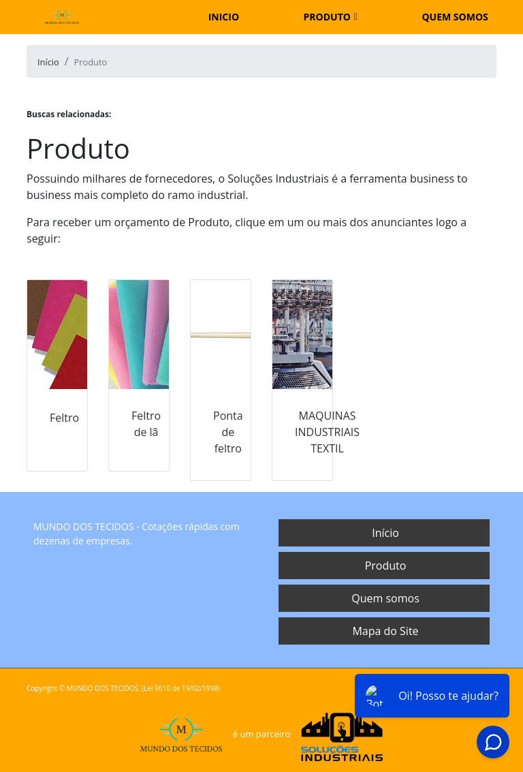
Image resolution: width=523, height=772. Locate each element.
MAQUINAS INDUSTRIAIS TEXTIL (327, 432)
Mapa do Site (385, 630)
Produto (327, 16)
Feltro (64, 417)
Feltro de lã (146, 423)
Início (385, 532)
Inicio (223, 16)
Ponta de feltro (228, 432)
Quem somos (455, 16)
